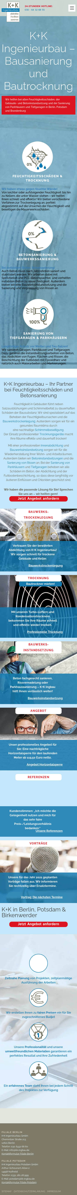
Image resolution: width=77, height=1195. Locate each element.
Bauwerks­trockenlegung (38, 514)
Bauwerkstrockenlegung (19, 421)
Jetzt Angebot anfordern (38, 498)
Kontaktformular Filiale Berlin (18, 1153)
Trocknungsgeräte (52, 434)
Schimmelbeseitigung (49, 430)
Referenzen (38, 777)
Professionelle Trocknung (45, 632)
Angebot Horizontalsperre (45, 764)
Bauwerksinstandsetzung (26, 450)
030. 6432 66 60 (19, 1146)
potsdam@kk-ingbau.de (22, 1178)
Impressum (54, 1191)
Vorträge (39, 843)
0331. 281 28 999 (20, 1175)
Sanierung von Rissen (21, 462)
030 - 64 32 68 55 (35, 10)
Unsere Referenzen (49, 831)
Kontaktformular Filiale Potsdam (19, 1182)
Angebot (38, 710)
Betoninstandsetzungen (47, 458)
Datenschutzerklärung (29, 1191)
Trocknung (38, 578)
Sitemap (6, 1191)
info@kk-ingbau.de (19, 1150)
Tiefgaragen (39, 467)
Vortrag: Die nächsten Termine (42, 897)
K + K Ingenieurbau (11, 15)
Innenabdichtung (52, 445)
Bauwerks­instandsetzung (38, 647)
